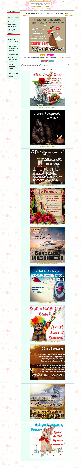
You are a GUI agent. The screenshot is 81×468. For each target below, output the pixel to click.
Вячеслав (59, 57)
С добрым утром (13, 41)
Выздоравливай (13, 54)
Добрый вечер (13, 46)
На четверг (12, 66)
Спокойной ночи (13, 48)
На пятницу (12, 68)
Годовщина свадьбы (11, 30)
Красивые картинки (11, 14)
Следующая (68, 15)
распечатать (50, 55)
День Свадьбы (12, 26)
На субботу (12, 71)
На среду (11, 64)
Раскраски (11, 21)
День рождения (12, 24)
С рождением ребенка (12, 36)
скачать (43, 55)
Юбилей (10, 33)
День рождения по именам (13, 18)
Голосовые (11, 11)
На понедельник (13, 59)
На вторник (12, 61)
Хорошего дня (13, 44)
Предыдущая (26, 15)
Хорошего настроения (12, 51)
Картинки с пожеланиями (12, 77)
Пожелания (11, 39)
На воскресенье (13, 73)
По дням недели (12, 57)
